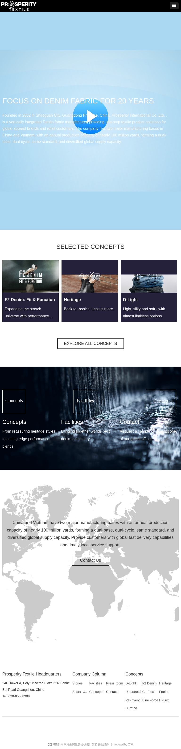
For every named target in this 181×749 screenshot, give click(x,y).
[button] (174, 5)
